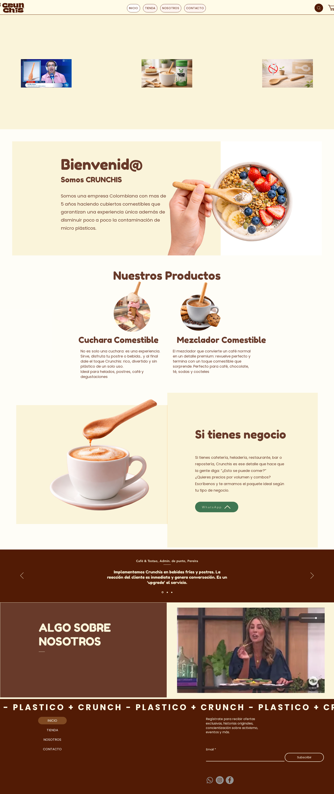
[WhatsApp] (216, 507)
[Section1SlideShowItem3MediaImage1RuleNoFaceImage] (171, 592)
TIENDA (52, 730)
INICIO (52, 720)
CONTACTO (52, 749)
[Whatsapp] (210, 780)
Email (211, 749)
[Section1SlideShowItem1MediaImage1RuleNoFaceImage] (162, 592)
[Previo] (22, 575)
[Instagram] (220, 780)
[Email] (244, 757)
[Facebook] (230, 780)
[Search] (319, 8)
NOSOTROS (52, 739)
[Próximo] (312, 575)
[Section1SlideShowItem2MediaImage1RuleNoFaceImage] (167, 592)
